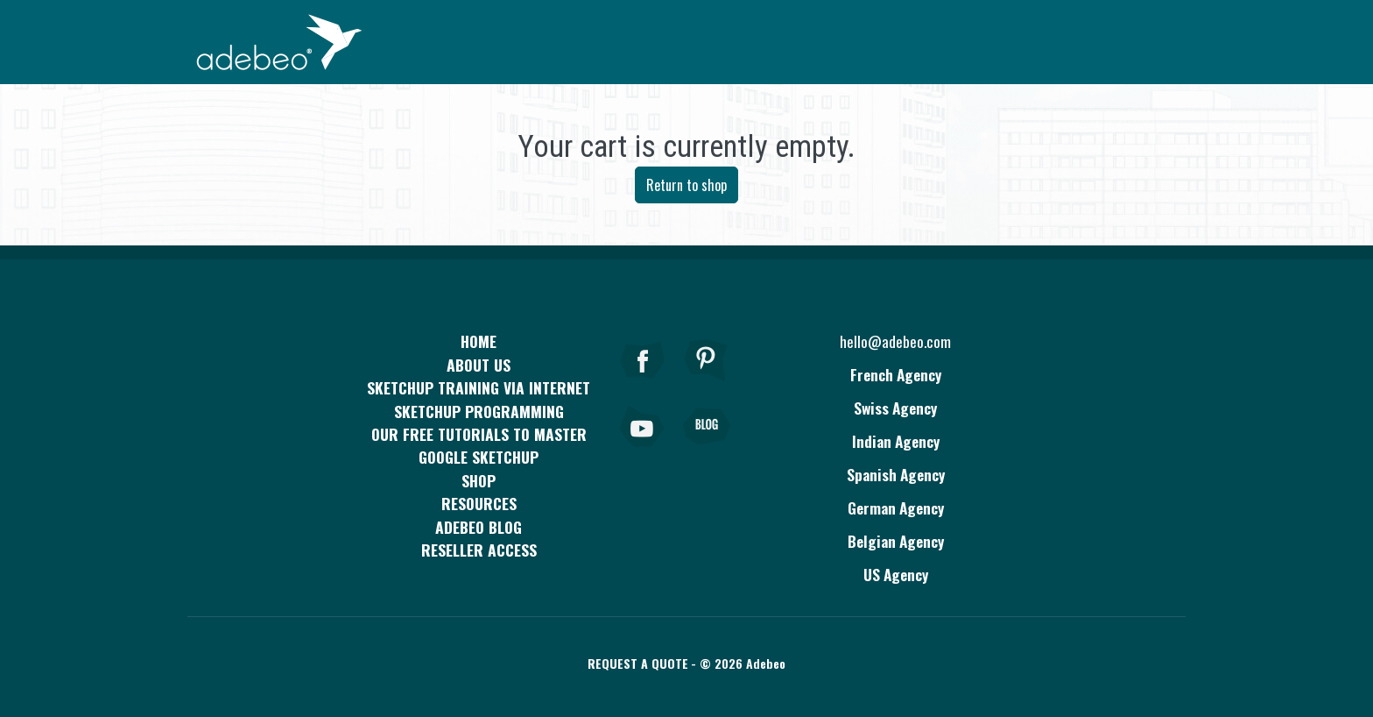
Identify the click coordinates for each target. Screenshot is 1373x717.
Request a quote (638, 663)
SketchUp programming (479, 411)
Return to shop (686, 184)
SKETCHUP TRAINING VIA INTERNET (478, 387)
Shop (478, 480)
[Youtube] (642, 450)
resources (479, 503)
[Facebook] (642, 384)
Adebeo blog (478, 526)
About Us (478, 364)
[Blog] (706, 450)
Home (478, 341)
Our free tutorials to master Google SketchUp (479, 445)
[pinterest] (706, 384)
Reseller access (479, 549)
